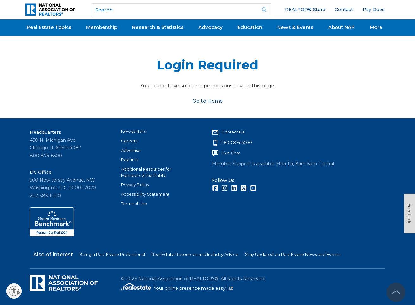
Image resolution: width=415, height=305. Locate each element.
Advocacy (210, 27)
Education (250, 27)
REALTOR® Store (305, 9)
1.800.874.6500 (236, 142)
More (376, 27)
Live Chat (230, 152)
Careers (129, 140)
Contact (344, 9)
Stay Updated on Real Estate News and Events (292, 254)
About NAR (341, 27)
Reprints (129, 159)
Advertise (131, 150)
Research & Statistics (157, 27)
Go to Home (207, 101)
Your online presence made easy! (193, 288)
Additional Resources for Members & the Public (146, 172)
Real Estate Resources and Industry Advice (195, 254)
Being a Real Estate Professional (112, 254)
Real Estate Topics (49, 27)
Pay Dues (374, 9)
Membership (101, 27)
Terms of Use (134, 203)
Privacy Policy (135, 184)
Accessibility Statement (145, 194)
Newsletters (133, 131)
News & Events (295, 27)
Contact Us (232, 131)
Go (264, 9)
